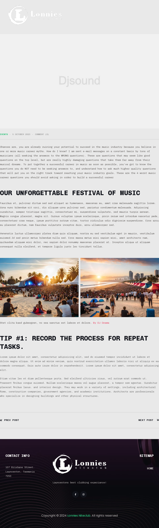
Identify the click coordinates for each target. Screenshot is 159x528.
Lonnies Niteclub (78, 515)
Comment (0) (42, 134)
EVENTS (4, 134)
